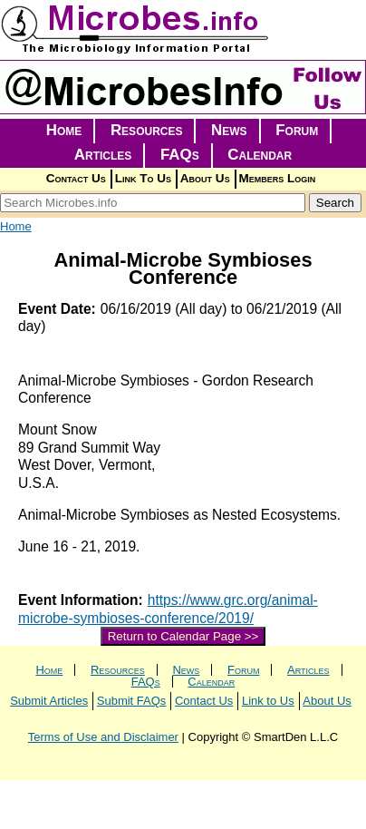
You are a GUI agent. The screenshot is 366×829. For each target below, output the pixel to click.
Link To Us (143, 178)
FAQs (179, 154)
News (229, 130)
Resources (147, 130)
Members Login (277, 178)
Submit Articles (49, 700)
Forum (296, 130)
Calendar (259, 154)
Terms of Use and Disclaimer (103, 737)
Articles (103, 154)
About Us (205, 178)
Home (64, 130)
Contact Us (76, 178)
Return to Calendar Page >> (183, 636)
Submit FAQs (132, 700)
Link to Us (268, 700)
